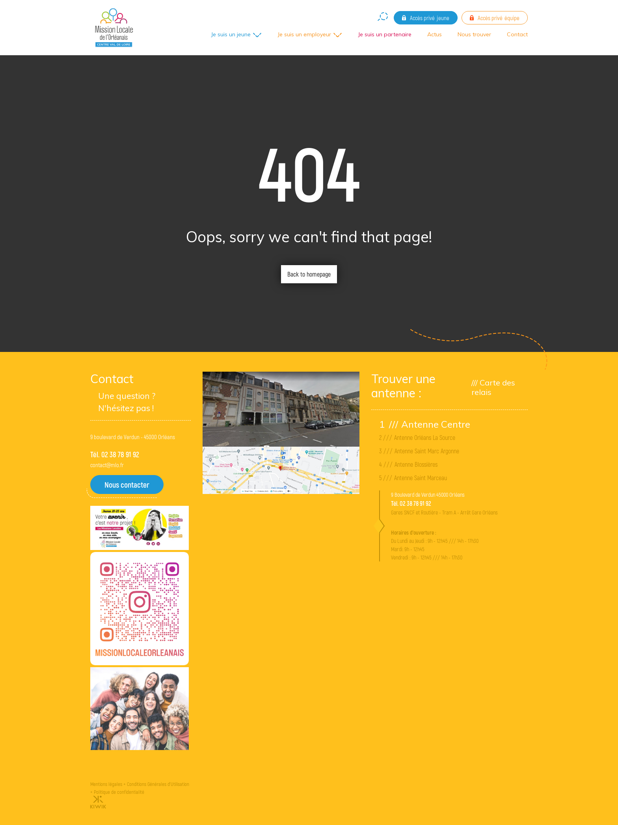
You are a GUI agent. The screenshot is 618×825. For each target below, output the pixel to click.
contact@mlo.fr (107, 464)
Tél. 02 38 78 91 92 (114, 454)
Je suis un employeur (304, 34)
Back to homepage (309, 274)
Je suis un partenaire (384, 34)
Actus (434, 34)
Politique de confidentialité (119, 792)
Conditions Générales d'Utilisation (158, 784)
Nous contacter (126, 484)
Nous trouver (474, 34)
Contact (517, 34)
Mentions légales (106, 784)
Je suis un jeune (231, 34)
